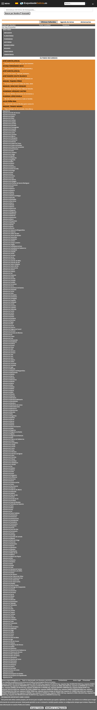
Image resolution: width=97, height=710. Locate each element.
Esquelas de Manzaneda (10, 372)
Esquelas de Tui (7, 625)
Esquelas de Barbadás (9, 199)
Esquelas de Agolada (9, 160)
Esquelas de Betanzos (9, 214)
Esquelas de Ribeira (9, 554)
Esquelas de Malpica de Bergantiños (14, 371)
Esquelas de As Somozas (10, 185)
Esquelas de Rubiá (8, 565)
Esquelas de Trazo (8, 621)
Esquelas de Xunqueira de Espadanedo (15, 675)
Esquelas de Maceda (9, 369)
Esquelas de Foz (7, 334)
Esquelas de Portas (8, 527)
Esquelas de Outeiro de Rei (11, 482)
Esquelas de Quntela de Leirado (12, 537)
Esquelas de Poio (8, 509)
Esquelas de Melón (8, 389)
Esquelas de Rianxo (9, 545)
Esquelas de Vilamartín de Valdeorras (14, 650)
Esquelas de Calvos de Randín (12, 235)
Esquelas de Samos (8, 573)
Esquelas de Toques (9, 612)
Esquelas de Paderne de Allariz (12, 490)
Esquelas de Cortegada (10, 298)
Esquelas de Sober (8, 598)
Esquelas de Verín (8, 636)
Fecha (41, 25)
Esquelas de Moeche (9, 396)
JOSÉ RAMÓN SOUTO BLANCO (15, 76)
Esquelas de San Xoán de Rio (11, 582)
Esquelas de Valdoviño (10, 628)
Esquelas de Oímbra (9, 468)
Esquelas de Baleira (9, 190)
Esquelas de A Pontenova (10, 149)
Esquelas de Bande (8, 194)
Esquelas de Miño (8, 392)
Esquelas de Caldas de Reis (11, 233)
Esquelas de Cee (8, 273)
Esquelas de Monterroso (10, 410)
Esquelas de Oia (7, 466)
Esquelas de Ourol (8, 481)
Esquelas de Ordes (8, 471)
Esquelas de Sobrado (9, 600)
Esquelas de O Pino (8, 455)
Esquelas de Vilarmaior (10, 661)
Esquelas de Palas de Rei (10, 495)
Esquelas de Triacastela (10, 623)
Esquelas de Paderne (9, 488)
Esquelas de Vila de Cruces (11, 641)
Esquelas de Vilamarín (9, 648)
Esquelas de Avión (8, 187)
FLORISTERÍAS (8, 36)
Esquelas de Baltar (8, 192)
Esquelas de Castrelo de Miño (12, 261)
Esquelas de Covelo (8, 304)
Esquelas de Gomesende (10, 340)
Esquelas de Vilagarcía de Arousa (13, 645)
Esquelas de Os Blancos (10, 477)
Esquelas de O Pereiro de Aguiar (12, 454)
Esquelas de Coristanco (10, 297)
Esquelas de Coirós (8, 291)
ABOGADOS (8, 33)
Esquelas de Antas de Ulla (11, 169)
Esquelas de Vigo (8, 639)
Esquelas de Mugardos (10, 416)
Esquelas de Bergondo (9, 212)
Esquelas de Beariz (8, 206)
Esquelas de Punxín (9, 533)
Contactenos (62, 680)
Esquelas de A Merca (9, 136)
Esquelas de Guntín (9, 345)
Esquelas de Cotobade (9, 302)
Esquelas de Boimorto (9, 217)
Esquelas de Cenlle (8, 277)
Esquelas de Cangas (9, 244)
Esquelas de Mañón (9, 374)
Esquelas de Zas (7, 677)
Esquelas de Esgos (8, 322)
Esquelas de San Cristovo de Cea (13, 578)
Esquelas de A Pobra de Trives (12, 143)
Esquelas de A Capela (9, 122)
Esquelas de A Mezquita (10, 138)
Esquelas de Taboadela (10, 605)
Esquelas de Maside (9, 378)
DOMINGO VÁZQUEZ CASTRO (14, 91)
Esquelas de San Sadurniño (11, 580)
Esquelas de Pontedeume (10, 520)
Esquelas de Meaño (9, 381)
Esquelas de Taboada (9, 603)
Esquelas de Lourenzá (9, 363)
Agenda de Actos (67, 22)
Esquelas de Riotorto (9, 560)
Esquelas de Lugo (8, 367)
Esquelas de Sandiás (9, 583)
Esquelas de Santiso (9, 589)
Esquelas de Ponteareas (10, 515)
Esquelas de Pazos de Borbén (12, 502)
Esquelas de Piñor (8, 508)
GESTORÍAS (7, 42)
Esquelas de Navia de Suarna (12, 426)
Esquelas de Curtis (8, 313)
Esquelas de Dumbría (9, 318)
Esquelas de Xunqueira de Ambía (13, 674)
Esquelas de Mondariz (9, 398)
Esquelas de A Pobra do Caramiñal (13, 147)
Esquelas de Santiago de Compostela (14, 587)
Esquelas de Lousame (9, 365)
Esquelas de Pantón (9, 497)
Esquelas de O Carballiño (10, 443)
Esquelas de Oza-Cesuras (10, 486)
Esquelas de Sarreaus (9, 592)
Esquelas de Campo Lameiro (11, 243)
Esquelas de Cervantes (10, 284)
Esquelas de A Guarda (9, 129)
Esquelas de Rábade (9, 538)
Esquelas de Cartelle (9, 259)
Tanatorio (66, 25)
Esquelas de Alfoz (8, 161)
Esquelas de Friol (8, 338)
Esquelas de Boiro (8, 219)
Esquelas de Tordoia (9, 614)
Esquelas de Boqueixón (10, 221)
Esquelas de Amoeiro (9, 167)
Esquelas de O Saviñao (10, 461)
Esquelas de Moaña (9, 394)
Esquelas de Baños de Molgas (12, 196)
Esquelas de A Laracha (9, 134)
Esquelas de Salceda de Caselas (12, 569)
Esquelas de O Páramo (9, 452)
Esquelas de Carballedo (10, 250)
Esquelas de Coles (8, 293)
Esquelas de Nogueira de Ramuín (13, 436)
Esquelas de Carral (8, 257)
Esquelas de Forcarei (9, 331)
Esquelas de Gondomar (10, 342)
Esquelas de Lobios (8, 362)
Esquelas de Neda (8, 428)
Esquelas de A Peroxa (9, 142)
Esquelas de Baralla (9, 197)
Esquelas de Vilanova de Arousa (12, 652)
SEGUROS (7, 48)
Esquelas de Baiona (9, 188)
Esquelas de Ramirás (9, 542)
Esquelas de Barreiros (9, 201)
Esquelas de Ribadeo (9, 549)
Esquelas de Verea (8, 634)
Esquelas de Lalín (8, 349)
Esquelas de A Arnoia (9, 115)
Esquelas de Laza (8, 356)
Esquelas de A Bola (8, 118)
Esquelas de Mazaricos (10, 380)
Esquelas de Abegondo (10, 158)
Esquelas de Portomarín (10, 531)
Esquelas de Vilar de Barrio (11, 654)
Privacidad (86, 680)
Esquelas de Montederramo (11, 407)
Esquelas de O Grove (9, 446)
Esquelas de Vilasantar (10, 663)
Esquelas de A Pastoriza (10, 140)
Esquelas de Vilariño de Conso (12, 659)
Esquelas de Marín (8, 376)
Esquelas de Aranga (9, 170)
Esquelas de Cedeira (9, 271)
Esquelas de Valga (8, 630)
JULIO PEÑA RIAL (9, 101)
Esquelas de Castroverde (10, 268)
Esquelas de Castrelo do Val (11, 262)
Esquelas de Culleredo (9, 309)
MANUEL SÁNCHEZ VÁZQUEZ (14, 86)
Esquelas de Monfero (9, 403)
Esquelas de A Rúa (8, 151)
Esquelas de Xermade (9, 668)
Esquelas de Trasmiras (10, 619)
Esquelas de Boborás (9, 215)
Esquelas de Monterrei (10, 408)
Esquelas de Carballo (9, 252)
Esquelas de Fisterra (9, 327)
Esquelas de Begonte (9, 210)
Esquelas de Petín (8, 506)
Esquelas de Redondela (10, 544)
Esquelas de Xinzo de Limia (11, 670)
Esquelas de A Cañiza (9, 120)
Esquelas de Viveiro (9, 666)
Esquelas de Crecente (9, 306)
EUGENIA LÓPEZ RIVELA (12, 96)
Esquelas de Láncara (9, 351)
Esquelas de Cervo (8, 286)
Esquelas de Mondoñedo (10, 401)
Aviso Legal (77, 680)
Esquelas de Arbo (8, 172)
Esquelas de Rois (8, 564)
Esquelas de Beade (8, 205)
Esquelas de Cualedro (9, 307)
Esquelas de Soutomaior (10, 601)
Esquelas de (6, 111)
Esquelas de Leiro (8, 358)
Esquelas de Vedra (8, 632)
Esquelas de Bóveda (9, 223)
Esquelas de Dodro (8, 315)
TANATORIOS (8, 51)
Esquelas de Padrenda (9, 491)
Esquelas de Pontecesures (11, 518)
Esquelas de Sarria (8, 594)
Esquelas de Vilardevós (10, 657)
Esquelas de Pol (7, 511)
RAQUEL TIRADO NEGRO (12, 106)
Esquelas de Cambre (9, 241)
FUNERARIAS (8, 39)
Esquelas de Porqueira (9, 526)
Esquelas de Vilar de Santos (11, 655)
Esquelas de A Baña (9, 116)
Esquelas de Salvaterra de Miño (12, 571)
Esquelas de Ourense (9, 479)
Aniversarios (86, 22)
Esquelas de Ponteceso (10, 517)
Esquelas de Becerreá (9, 208)
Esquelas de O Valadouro (10, 463)
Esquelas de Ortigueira (10, 475)
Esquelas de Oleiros (9, 470)
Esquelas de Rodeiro (9, 562)
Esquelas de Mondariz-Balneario (13, 399)
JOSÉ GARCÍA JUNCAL (11, 61)
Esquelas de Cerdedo (9, 280)
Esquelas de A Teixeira (9, 152)
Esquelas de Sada (8, 567)
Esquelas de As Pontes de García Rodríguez (16, 183)
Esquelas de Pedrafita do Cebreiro (13, 504)
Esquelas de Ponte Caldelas (11, 513)
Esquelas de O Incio (9, 448)
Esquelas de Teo (8, 607)
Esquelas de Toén (8, 609)
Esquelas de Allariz (8, 163)
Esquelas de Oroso (8, 473)
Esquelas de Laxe (8, 354)
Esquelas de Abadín (9, 156)
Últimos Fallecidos (48, 22)
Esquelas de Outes (8, 484)
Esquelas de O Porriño (9, 457)
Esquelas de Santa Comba (11, 585)
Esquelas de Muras (8, 419)
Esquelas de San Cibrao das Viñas (13, 576)
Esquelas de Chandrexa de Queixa (13, 288)
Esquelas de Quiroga (9, 535)
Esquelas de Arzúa (8, 178)
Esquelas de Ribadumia (10, 551)
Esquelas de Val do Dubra (10, 627)
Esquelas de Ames (8, 165)
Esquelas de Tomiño (9, 610)
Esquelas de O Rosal (9, 459)
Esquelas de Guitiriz (9, 343)
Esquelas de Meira (8, 383)
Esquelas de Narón (8, 425)
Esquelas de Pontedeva (10, 522)
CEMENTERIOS (9, 54)
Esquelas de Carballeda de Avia (12, 246)
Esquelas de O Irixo (8, 450)
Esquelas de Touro (8, 616)
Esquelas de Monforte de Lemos (12, 405)
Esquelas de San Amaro (10, 574)
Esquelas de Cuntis (8, 311)
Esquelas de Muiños (9, 417)
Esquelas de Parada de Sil (10, 499)
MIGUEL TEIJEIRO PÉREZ (12, 81)
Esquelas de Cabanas (9, 232)
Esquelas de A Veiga (9, 154)
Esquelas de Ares (8, 174)
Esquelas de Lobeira (9, 360)
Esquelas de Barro (8, 203)
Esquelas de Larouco (9, 353)
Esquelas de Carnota (9, 255)
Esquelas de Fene (8, 324)
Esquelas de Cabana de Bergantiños (14, 230)
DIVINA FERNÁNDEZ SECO (13, 66)
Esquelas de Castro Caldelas (11, 264)
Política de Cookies (24, 705)
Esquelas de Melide (9, 387)
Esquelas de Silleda (8, 596)
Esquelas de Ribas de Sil (10, 553)
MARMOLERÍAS (9, 45)
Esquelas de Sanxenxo (9, 591)
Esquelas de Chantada (9, 289)
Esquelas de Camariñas (10, 237)
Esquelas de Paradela (9, 500)
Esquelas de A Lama (9, 133)
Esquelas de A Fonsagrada (11, 127)
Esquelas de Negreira (9, 430)
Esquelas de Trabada (9, 618)
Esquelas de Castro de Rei (10, 266)
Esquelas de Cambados (10, 239)
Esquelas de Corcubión (10, 295)
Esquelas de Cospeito (9, 300)
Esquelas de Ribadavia (9, 547)
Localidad (47, 25)
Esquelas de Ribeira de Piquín (12, 556)
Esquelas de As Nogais (9, 181)
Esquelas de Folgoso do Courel (12, 329)
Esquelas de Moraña (9, 412)
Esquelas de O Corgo (9, 444)
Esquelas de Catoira (9, 270)
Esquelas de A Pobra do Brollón (12, 145)
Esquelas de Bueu (8, 226)
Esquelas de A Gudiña (9, 131)
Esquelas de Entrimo (9, 320)
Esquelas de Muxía (8, 423)
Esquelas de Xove (8, 672)
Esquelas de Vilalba (9, 646)
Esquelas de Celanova (9, 275)
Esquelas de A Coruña (9, 123)
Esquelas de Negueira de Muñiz (12, 432)
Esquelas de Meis (8, 385)
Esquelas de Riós (8, 558)
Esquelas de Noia (8, 437)
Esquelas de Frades (8, 336)
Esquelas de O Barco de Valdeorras (13, 439)
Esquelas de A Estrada (9, 125)
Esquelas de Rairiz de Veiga (11, 540)
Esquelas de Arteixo (9, 176)
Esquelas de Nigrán (9, 434)
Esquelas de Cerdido (9, 282)
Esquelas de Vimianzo (9, 665)
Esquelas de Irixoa (8, 347)
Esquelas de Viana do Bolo (11, 637)
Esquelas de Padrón (9, 493)
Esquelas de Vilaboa (9, 643)
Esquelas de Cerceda (9, 279)
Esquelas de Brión (8, 225)
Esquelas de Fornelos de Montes (13, 333)
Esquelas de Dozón (8, 316)
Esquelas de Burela (8, 228)
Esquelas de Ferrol (8, 326)
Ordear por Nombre (9, 25)
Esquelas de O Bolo (8, 441)
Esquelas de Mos (8, 414)
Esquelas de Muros (8, 421)
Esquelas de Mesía (8, 390)
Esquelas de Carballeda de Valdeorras (14, 248)
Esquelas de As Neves (9, 179)
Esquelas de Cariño (8, 253)
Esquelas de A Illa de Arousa (11, 113)
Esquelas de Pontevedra (10, 524)
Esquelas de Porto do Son (10, 529)
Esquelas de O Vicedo (9, 464)
